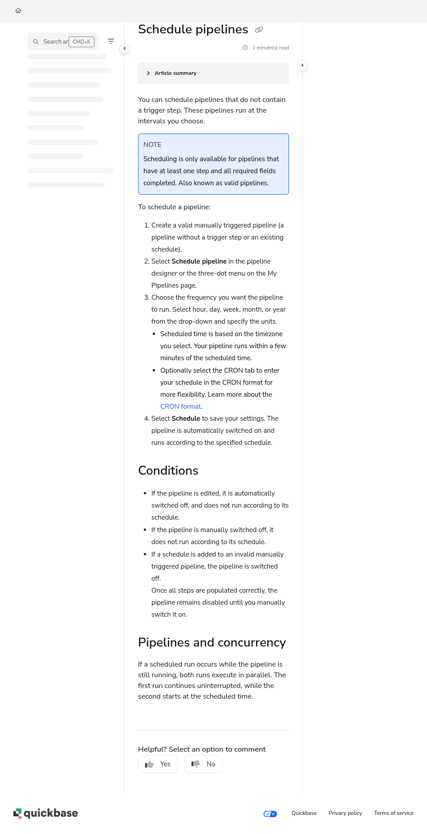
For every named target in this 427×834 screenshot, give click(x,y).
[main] (213, 407)
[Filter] (111, 41)
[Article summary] (213, 73)
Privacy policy (345, 813)
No (203, 764)
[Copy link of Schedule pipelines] (259, 30)
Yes (158, 764)
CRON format (180, 406)
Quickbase (304, 813)
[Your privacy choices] (270, 813)
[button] (63, 41)
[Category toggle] (124, 48)
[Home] (18, 11)
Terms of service (394, 813)
